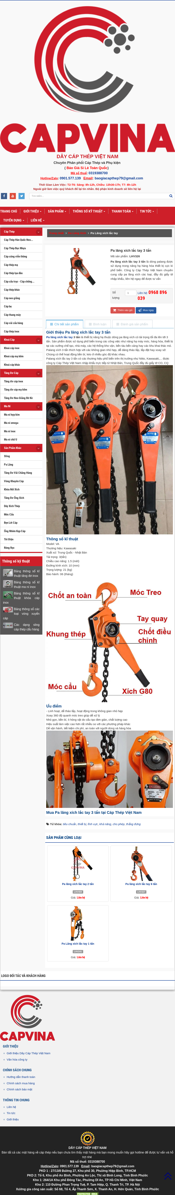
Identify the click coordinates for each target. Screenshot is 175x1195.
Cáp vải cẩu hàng (13, 323)
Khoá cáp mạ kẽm (13, 356)
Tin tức (11, 1113)
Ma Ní (7, 406)
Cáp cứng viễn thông (15, 256)
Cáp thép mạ (11, 265)
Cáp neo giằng (12, 298)
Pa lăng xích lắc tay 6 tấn (141, 884)
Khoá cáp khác (12, 364)
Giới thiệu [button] (32, 211)
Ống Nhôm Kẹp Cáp (14, 531)
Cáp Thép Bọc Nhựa (15, 248)
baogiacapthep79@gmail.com (119, 178)
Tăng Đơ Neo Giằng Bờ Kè (18, 398)
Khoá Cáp (9, 339)
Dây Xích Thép (12, 506)
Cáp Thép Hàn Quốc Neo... (18, 240)
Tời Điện (8, 539)
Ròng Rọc (9, 547)
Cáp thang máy (12, 315)
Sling (7, 456)
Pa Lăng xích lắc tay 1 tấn (78, 943)
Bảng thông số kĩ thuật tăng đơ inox (27, 573)
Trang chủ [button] (8, 211)
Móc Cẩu (9, 514)
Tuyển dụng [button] (13, 220)
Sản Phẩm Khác (12, 448)
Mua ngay (146, 310)
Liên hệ (11, 1107)
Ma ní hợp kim (12, 414)
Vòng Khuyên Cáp (14, 481)
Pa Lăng (8, 464)
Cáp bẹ (8, 306)
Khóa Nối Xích (11, 489)
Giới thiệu (13, 1119)
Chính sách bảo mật (19, 1089)
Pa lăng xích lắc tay (59, 337)
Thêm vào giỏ (122, 310)
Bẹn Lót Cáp (10, 522)
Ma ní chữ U (10, 439)
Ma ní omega (11, 423)
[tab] (64, 324)
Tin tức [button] (147, 211)
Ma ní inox (9, 431)
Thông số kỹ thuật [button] (89, 211)
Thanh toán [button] (122, 211)
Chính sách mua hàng (21, 1083)
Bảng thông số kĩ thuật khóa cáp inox (21, 598)
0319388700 (98, 173)
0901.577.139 (70, 178)
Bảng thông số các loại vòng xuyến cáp (21, 613)
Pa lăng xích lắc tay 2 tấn (78, 884)
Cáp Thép (9, 231)
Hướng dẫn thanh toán (21, 1077)
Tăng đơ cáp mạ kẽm (15, 389)
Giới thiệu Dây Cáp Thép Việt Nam (28, 1053)
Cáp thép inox (11, 331)
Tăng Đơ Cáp (11, 373)
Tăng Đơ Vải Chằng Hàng (18, 473)
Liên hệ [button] (37, 220)
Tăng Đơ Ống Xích (14, 498)
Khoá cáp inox (11, 348)
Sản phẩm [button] (57, 211)
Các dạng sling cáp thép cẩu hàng (27, 627)
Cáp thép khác (12, 289)
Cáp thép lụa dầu (13, 273)
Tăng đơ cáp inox (13, 381)
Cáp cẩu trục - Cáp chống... (19, 281)
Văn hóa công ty (17, 1059)
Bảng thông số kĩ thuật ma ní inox (27, 585)
